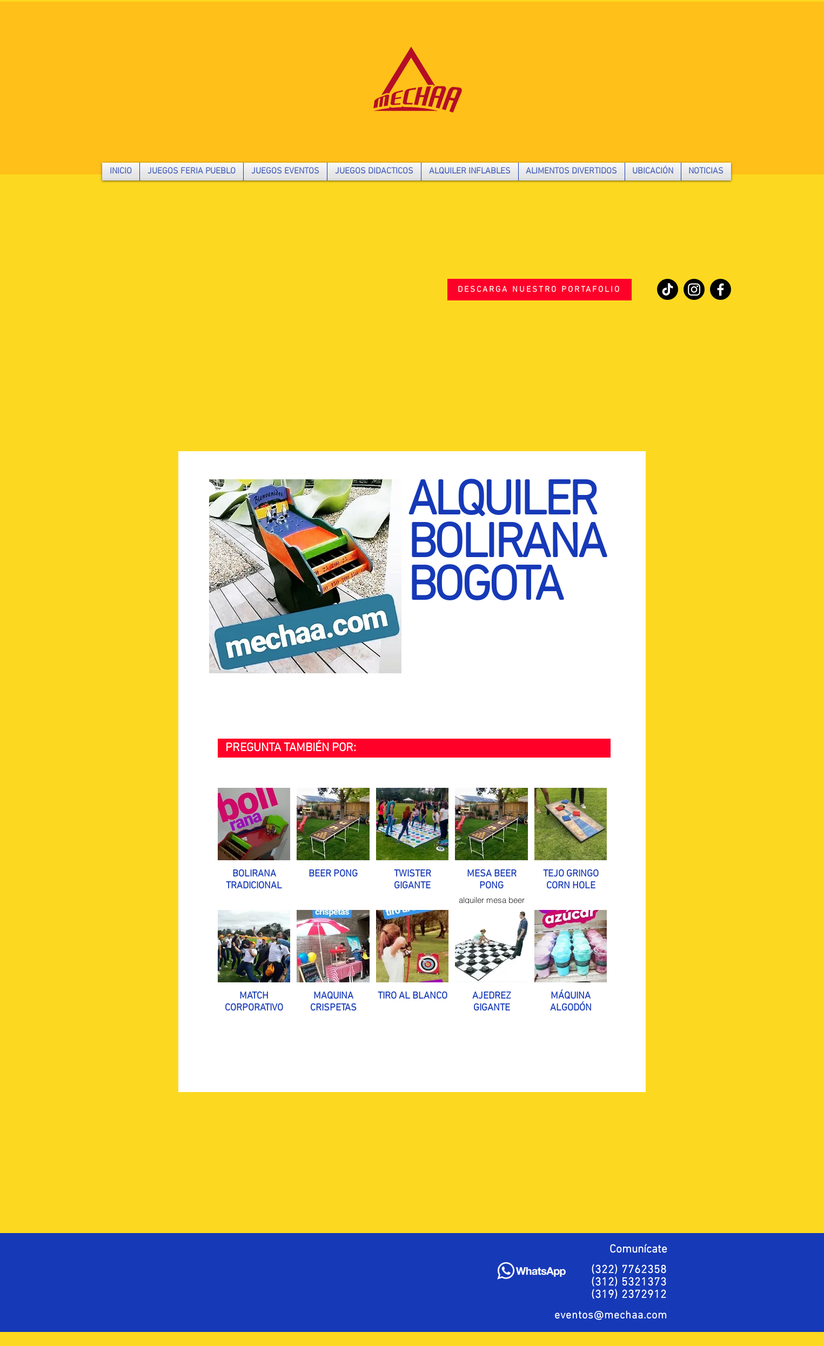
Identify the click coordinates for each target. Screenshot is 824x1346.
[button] (191, 171)
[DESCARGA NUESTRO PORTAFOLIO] (539, 289)
